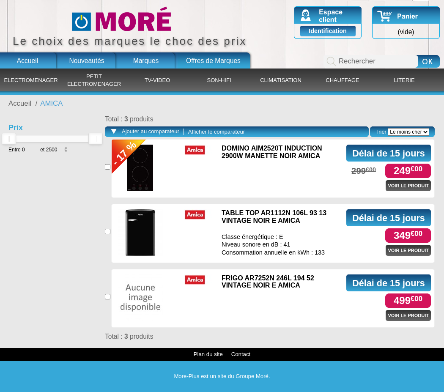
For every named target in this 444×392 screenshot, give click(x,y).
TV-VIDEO (157, 80)
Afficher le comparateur (216, 132)
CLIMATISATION (280, 80)
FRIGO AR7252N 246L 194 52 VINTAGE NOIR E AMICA (268, 281)
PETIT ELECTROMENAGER (94, 80)
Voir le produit (408, 185)
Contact (240, 354)
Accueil (27, 60)
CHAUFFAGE (342, 80)
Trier (380, 132)
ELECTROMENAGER (31, 80)
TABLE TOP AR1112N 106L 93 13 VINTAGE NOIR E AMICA (274, 216)
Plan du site (208, 354)
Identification (328, 30)
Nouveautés (86, 60)
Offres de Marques (213, 60)
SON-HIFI (219, 80)
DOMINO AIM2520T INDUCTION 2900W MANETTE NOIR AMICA (272, 152)
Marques (146, 60)
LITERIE (404, 80)
